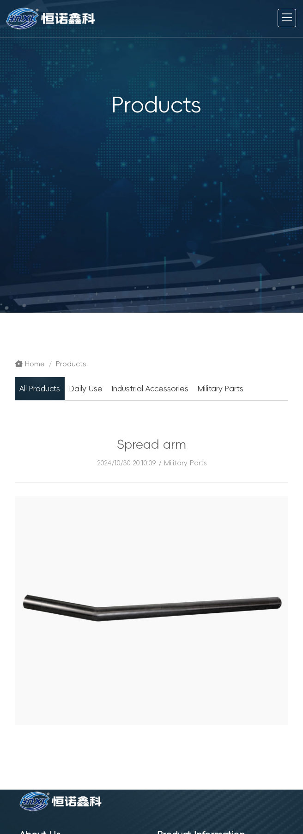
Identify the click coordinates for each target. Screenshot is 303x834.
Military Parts (185, 463)
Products (71, 363)
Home (30, 363)
